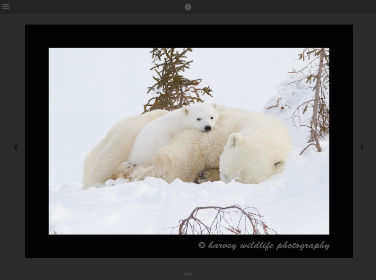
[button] (188, 11)
